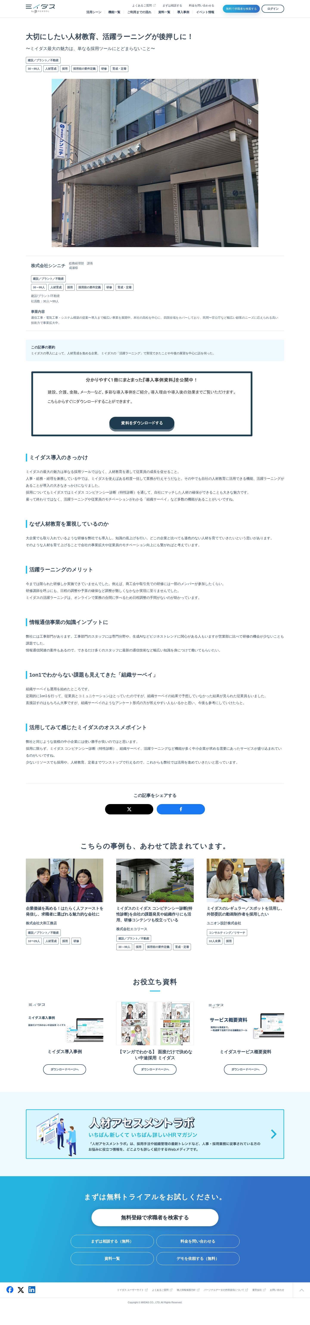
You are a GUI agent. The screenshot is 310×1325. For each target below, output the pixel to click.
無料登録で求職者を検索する (155, 1227)
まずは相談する (172, 5)
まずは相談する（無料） (112, 1251)
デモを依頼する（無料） (198, 1268)
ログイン (273, 8)
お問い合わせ (277, 1299)
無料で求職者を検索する (241, 8)
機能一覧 (114, 12)
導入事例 (183, 12)
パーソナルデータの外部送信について (224, 1299)
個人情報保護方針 (186, 1299)
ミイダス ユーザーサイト (130, 1299)
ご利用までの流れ (139, 12)
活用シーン (93, 12)
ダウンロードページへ (65, 1079)
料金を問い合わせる (201, 5)
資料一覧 (164, 12)
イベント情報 (205, 12)
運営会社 (257, 1299)
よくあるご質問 (142, 5)
